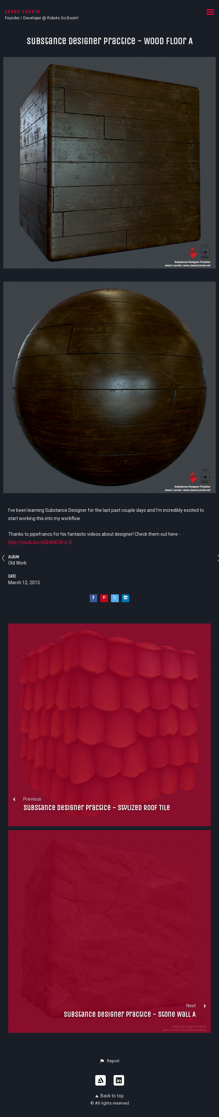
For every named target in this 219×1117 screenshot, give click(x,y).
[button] (109, 1061)
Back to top (109, 1095)
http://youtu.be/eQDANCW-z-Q (40, 542)
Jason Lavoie (22, 11)
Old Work (17, 563)
